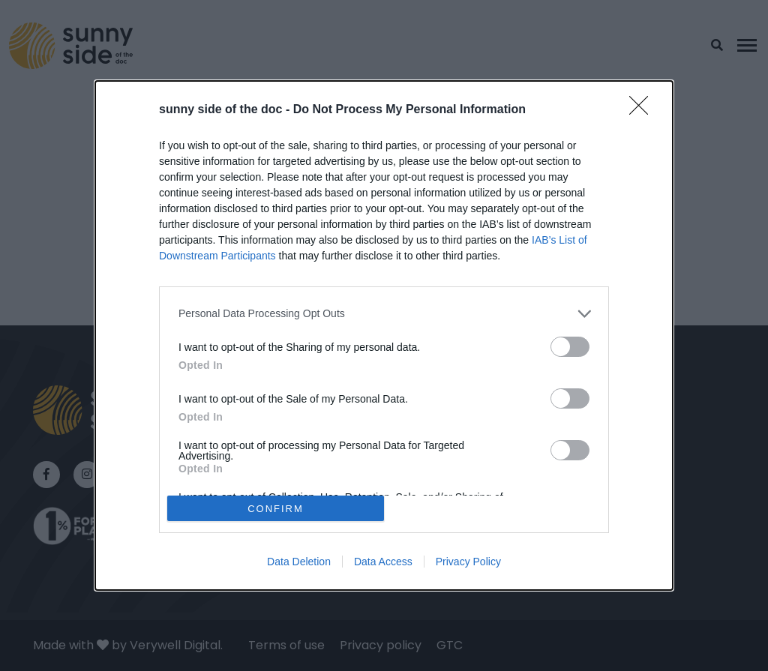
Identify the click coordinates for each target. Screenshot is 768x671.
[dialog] (384, 336)
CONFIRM (276, 508)
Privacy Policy (468, 562)
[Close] (643, 110)
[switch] (570, 347)
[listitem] (384, 314)
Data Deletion (299, 562)
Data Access (383, 562)
